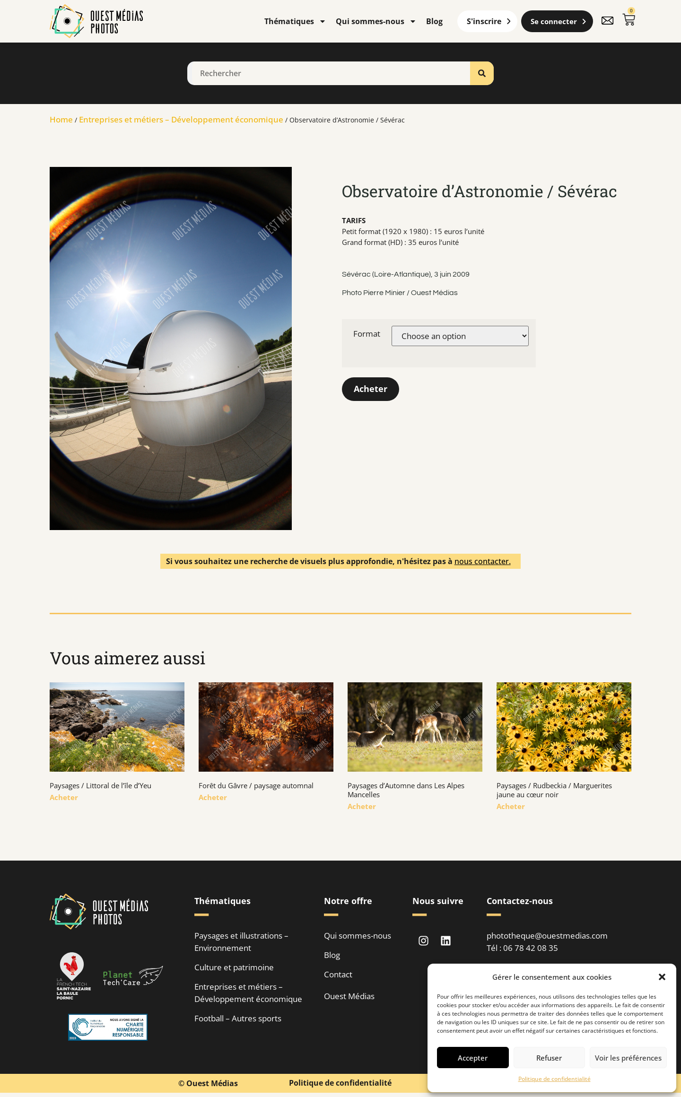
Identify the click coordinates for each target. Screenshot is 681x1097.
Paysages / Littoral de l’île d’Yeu (100, 785)
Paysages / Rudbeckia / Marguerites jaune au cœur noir (554, 790)
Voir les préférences (628, 1057)
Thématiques (295, 21)
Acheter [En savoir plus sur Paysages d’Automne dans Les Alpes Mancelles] (362, 806)
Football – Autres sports (237, 1018)
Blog (434, 21)
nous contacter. (482, 561)
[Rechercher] (482, 73)
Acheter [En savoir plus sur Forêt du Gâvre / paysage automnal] (213, 797)
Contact (338, 974)
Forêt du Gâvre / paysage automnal (256, 785)
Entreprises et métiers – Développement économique (181, 119)
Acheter (370, 389)
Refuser (549, 1057)
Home (61, 119)
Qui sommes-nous (376, 21)
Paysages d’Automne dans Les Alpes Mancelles (406, 790)
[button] (662, 977)
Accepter (473, 1057)
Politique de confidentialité (554, 1079)
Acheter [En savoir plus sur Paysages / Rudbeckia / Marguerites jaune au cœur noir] (511, 806)
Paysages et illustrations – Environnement (241, 941)
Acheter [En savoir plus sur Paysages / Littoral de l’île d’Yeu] (64, 797)
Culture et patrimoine (234, 967)
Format (366, 333)
